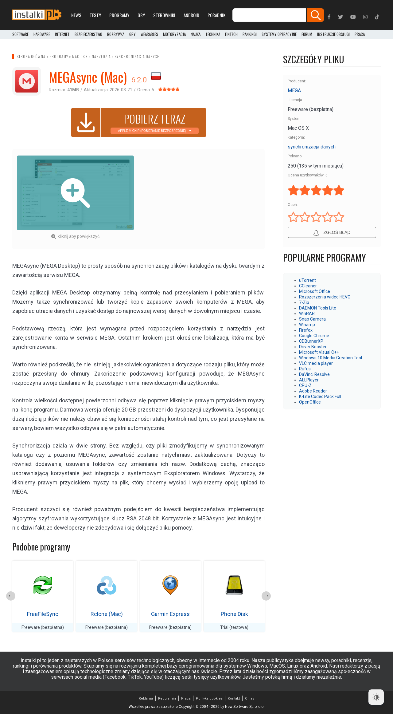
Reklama (146, 698)
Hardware (41, 34)
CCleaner (308, 285)
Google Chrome (314, 335)
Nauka (195, 34)
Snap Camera (312, 319)
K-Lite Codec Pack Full (320, 396)
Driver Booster (313, 346)
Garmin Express (170, 614)
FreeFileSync (42, 614)
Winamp (307, 324)
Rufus (305, 368)
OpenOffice (310, 402)
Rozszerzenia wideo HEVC (324, 296)
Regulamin (167, 698)
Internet (62, 34)
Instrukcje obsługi (333, 34)
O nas (249, 698)
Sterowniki (164, 15)
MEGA (294, 90)
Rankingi (250, 34)
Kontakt (234, 698)
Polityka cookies (209, 698)
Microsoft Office (314, 291)
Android (191, 15)
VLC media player (316, 363)
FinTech (231, 34)
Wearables (149, 34)
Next (266, 596)
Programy (119, 15)
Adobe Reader (313, 391)
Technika (212, 34)
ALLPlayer (309, 379)
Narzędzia (101, 56)
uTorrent (307, 280)
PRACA (360, 34)
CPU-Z (305, 385)
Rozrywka (115, 34)
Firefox (306, 330)
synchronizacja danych (137, 56)
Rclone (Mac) (107, 614)
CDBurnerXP (311, 341)
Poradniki (217, 15)
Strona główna (31, 56)
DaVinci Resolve (314, 374)
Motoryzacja (174, 34)
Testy (95, 15)
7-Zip (304, 302)
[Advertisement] (201, 199)
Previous (10, 596)
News (76, 15)
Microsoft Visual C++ (319, 352)
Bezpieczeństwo (88, 34)
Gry (141, 15)
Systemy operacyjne (279, 34)
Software (20, 34)
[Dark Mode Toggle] (376, 697)
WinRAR (307, 313)
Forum (307, 34)
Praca (186, 698)
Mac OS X (80, 56)
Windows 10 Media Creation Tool (330, 357)
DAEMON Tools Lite (317, 308)
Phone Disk (234, 614)
